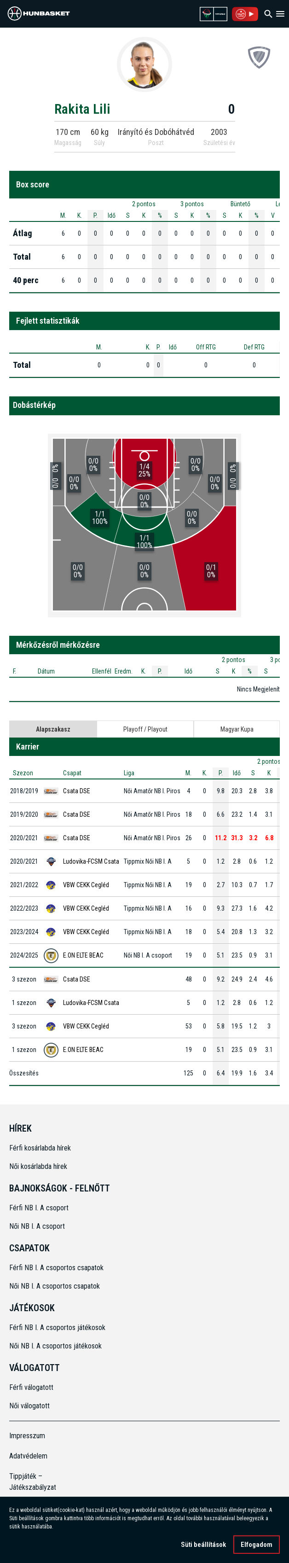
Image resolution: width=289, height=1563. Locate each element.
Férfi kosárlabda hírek (40, 1148)
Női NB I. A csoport (37, 1226)
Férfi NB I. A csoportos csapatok (57, 1267)
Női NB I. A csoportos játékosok (55, 1346)
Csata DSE (76, 791)
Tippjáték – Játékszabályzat (32, 1482)
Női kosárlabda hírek (38, 1166)
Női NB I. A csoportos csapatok (55, 1286)
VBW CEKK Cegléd (86, 885)
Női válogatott (29, 1405)
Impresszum (27, 1435)
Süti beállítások (203, 1546)
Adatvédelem (28, 1456)
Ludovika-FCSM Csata (91, 861)
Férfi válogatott (31, 1387)
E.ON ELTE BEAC (83, 955)
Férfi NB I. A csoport (39, 1207)
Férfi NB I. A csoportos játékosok (57, 1327)
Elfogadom (256, 1546)
